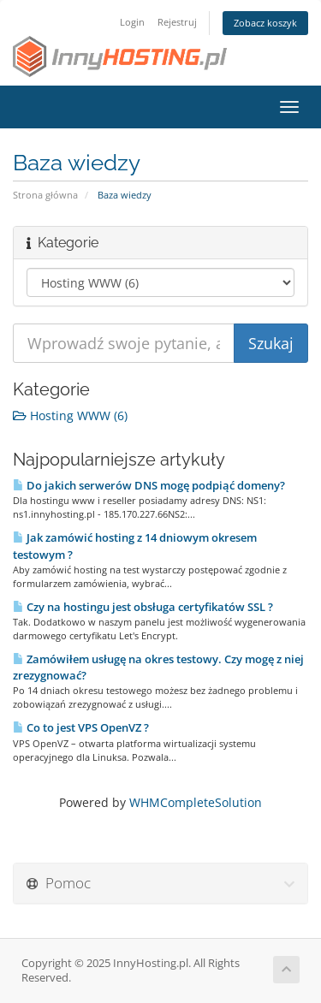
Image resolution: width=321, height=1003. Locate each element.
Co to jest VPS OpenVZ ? (81, 727)
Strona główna (45, 194)
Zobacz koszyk (265, 22)
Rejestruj (177, 21)
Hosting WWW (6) (70, 415)
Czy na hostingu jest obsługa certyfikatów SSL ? (143, 606)
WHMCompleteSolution (195, 802)
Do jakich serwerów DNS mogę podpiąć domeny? (149, 485)
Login (132, 21)
